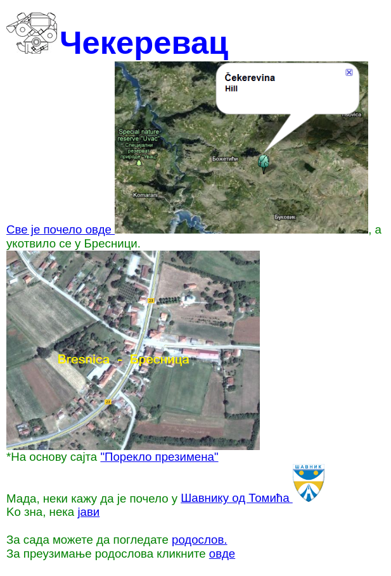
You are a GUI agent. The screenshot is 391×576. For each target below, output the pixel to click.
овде (222, 553)
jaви (88, 511)
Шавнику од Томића (252, 497)
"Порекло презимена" (159, 456)
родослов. (200, 539)
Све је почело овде (187, 229)
